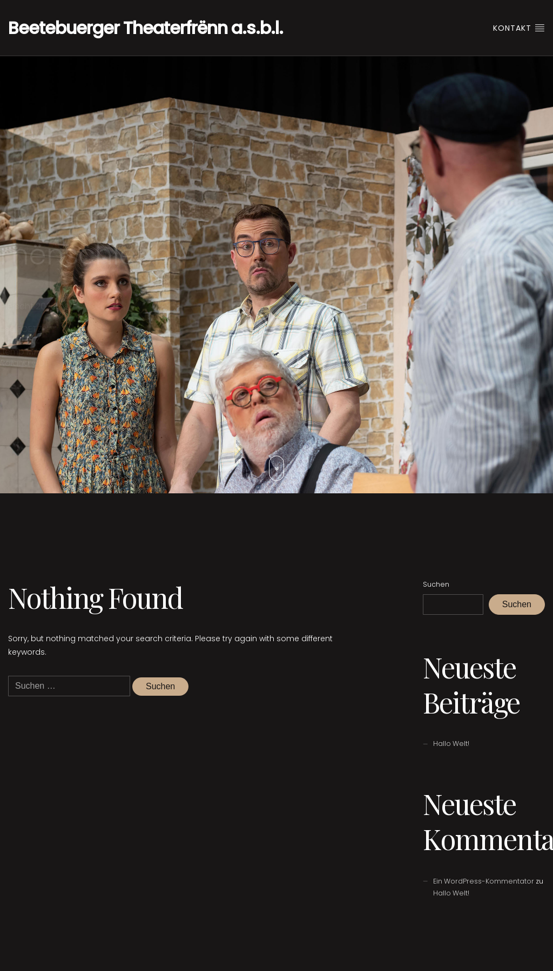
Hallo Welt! (451, 743)
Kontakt (519, 28)
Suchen (436, 584)
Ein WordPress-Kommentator (483, 881)
